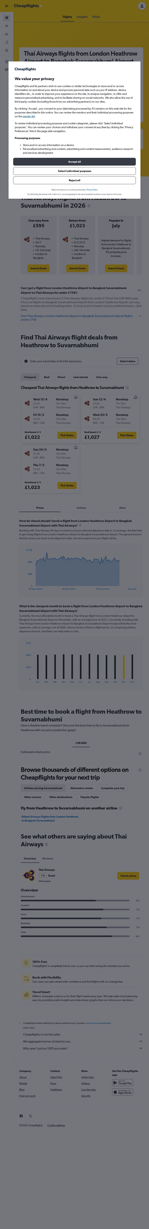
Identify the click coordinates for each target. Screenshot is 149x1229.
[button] (74, 162)
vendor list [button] (29, 116)
